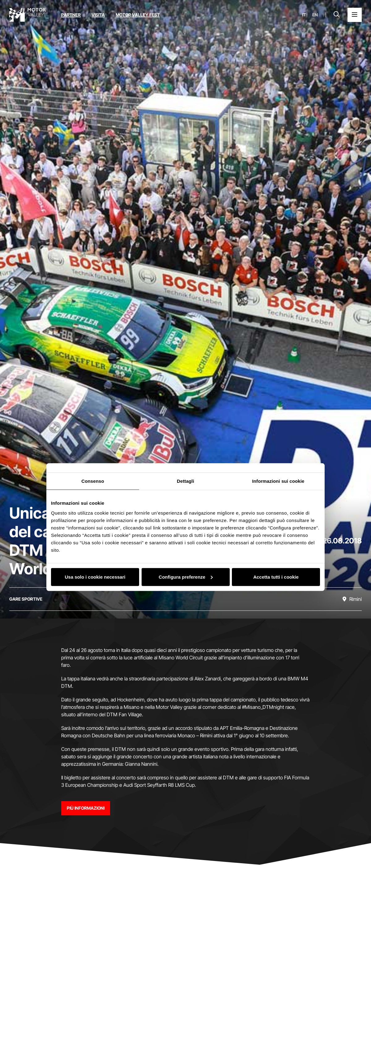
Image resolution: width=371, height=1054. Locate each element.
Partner (71, 14)
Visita (98, 14)
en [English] (315, 14)
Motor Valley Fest (138, 14)
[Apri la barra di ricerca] (337, 15)
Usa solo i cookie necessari (95, 576)
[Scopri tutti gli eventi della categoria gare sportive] (25, 599)
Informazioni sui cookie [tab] (278, 481)
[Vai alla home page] (27, 15)
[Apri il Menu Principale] (355, 15)
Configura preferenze (186, 576)
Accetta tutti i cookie (276, 576)
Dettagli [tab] (185, 481)
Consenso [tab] (92, 481)
